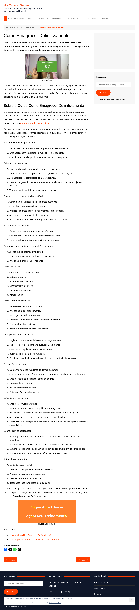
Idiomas (86, 19)
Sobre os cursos (101, 582)
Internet (95, 19)
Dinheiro (104, 19)
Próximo (83, 560)
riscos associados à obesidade (34, 123)
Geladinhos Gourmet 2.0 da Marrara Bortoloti (65, 584)
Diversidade (56, 19)
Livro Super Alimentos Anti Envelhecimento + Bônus (34, 539)
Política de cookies (55, 603)
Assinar (103, 92)
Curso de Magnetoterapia (60, 592)
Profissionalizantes (16, 19)
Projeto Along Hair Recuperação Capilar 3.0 (30, 535)
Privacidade (99, 588)
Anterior (10, 560)
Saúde (29, 19)
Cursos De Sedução (72, 19)
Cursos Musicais (41, 19)
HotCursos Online (16, 5)
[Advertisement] (114, 51)
